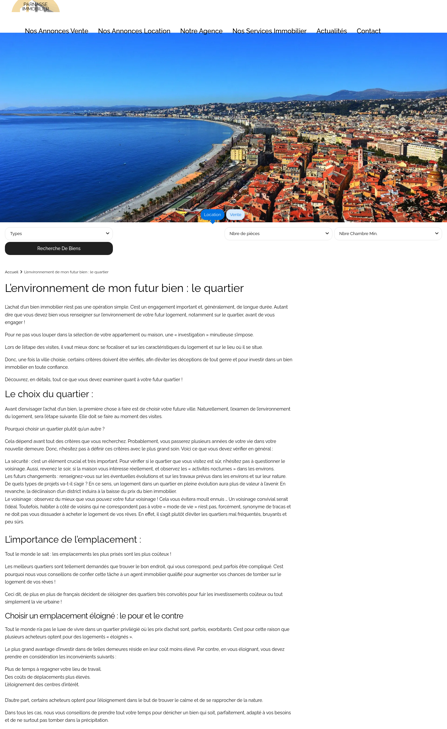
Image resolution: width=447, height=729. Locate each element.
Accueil (11, 272)
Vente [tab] (235, 214)
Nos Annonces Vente (56, 31)
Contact (369, 31)
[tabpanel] (223, 242)
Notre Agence (201, 31)
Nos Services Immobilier (269, 31)
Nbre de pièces (245, 233)
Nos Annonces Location (134, 31)
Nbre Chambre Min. (358, 233)
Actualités (331, 31)
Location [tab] (212, 214)
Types (16, 233)
